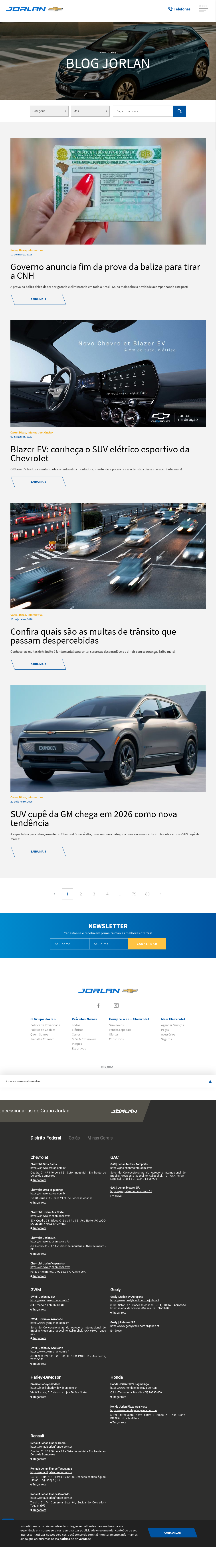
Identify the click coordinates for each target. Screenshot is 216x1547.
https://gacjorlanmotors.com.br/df (131, 1168)
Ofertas (114, 1034)
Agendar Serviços (172, 1025)
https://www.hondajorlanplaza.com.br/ (133, 1387)
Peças (165, 1030)
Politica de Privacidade (45, 1025)
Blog (113, 52)
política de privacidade (75, 1539)
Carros (76, 1034)
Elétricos (77, 1030)
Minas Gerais (100, 1138)
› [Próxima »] (160, 894)
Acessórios (168, 1034)
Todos (76, 1025)
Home (103, 52)
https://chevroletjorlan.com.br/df (50, 1216)
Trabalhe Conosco (42, 1039)
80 (147, 894)
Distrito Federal (45, 1138)
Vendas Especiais (120, 1030)
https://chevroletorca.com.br (47, 1168)
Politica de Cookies (42, 1030)
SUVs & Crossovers (84, 1039)
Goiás (74, 1138)
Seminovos (116, 1025)
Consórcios (116, 1039)
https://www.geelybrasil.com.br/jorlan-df (134, 1300)
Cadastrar (147, 944)
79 (134, 894)
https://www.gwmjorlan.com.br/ (49, 1300)
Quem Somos (39, 1034)
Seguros (166, 1039)
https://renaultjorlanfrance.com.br (51, 1446)
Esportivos (79, 1048)
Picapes (77, 1044)
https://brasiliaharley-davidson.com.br (53, 1387)
